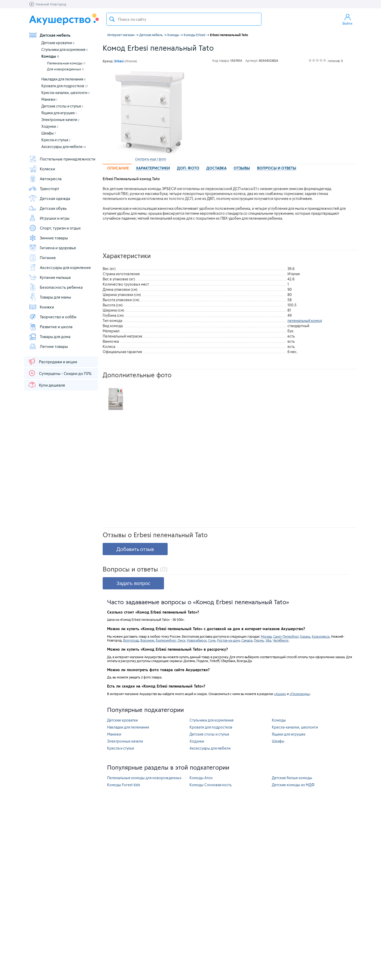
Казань (305, 636)
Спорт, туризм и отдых (55, 228)
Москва (266, 636)
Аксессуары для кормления (60, 267)
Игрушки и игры (49, 218)
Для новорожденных (65, 69)
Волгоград (131, 640)
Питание (42, 257)
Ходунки (49, 126)
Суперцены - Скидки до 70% (59, 373)
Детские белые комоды (292, 778)
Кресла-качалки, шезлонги (65, 92)
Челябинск (280, 640)
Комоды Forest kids (123, 785)
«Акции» (280, 694)
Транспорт (44, 188)
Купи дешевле (46, 385)
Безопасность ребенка (56, 287)
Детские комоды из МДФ (293, 785)
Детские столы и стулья (62, 106)
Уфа (268, 640)
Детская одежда (49, 198)
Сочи (211, 640)
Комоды (50, 56)
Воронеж (147, 640)
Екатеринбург (166, 640)
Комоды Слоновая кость (210, 785)
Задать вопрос (133, 583)
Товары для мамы (50, 297)
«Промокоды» (300, 694)
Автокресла (45, 178)
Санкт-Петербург (286, 636)
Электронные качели (60, 119)
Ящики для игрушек (59, 113)
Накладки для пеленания (63, 79)
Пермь (259, 640)
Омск (181, 640)
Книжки (41, 307)
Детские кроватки (58, 43)
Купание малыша (50, 277)
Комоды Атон (201, 778)
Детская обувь (48, 208)
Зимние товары (48, 238)
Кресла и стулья (55, 140)
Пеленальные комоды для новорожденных (144, 778)
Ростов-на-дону (228, 640)
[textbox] (183, 19)
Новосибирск (197, 640)
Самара (246, 640)
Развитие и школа (51, 326)
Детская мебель (49, 35)
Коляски (42, 169)
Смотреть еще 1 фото (150, 159)
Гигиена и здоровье (52, 248)
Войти (347, 19)
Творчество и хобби (52, 317)
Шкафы (48, 133)
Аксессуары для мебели (63, 146)
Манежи (49, 99)
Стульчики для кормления (64, 49)
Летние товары (48, 346)
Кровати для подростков (64, 86)
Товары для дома (49, 336)
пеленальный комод (304, 320)
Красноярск (321, 636)
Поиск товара (112, 19)
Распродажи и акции (52, 361)
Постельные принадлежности (62, 159)
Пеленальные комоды (66, 63)
